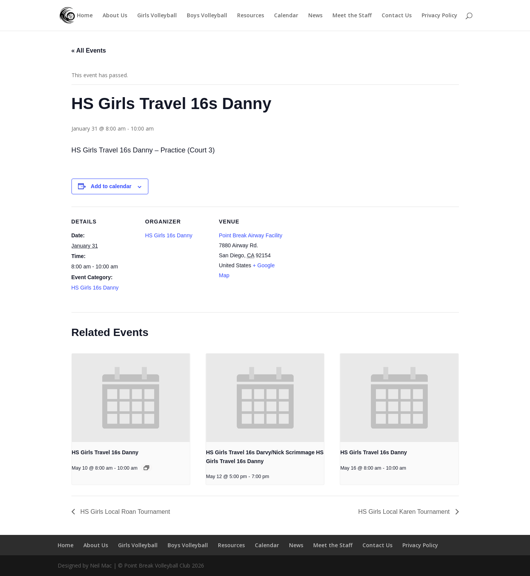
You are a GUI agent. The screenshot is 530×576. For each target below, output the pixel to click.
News (315, 16)
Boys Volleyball (207, 16)
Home (85, 16)
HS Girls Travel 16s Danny (105, 452)
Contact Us (397, 16)
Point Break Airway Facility (250, 235)
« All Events (88, 50)
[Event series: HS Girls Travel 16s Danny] (146, 467)
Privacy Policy (439, 16)
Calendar (286, 16)
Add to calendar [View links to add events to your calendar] (111, 186)
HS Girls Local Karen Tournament (404, 511)
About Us (115, 16)
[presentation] (131, 398)
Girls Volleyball (157, 16)
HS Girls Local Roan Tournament (124, 511)
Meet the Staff (352, 16)
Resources (250, 16)
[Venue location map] (333, 259)
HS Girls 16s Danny (95, 288)
